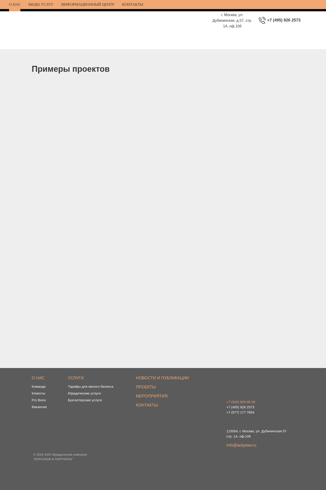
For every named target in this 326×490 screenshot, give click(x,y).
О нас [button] (15, 4)
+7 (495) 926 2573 (284, 20)
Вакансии (39, 407)
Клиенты (38, 393)
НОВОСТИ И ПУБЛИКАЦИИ (162, 378)
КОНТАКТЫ (147, 405)
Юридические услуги (84, 393)
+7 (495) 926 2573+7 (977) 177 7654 (240, 407)
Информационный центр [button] (87, 4)
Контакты (132, 4)
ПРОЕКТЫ (146, 387)
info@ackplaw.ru (241, 445)
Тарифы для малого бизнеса (90, 386)
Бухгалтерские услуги (85, 400)
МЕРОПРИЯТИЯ (152, 396)
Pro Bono (39, 400)
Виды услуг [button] (41, 4)
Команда (39, 386)
